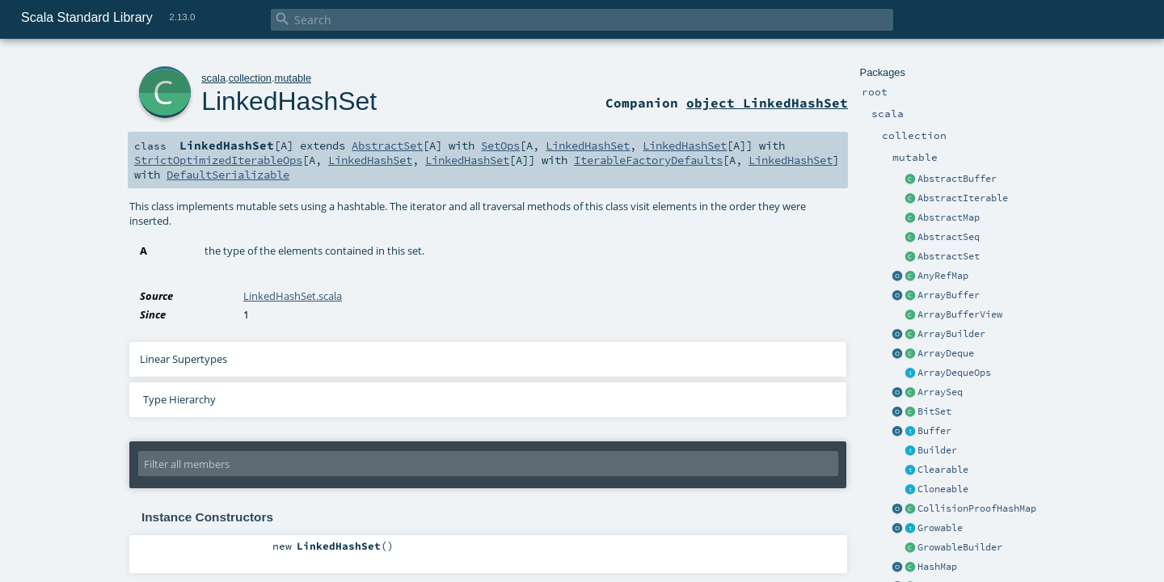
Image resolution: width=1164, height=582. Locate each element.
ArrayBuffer (948, 295)
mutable (293, 78)
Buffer (934, 430)
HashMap (937, 566)
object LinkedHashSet (767, 103)
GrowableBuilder (959, 547)
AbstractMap (948, 217)
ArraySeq (940, 392)
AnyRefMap (942, 275)
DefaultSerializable (228, 174)
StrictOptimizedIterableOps (218, 160)
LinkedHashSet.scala (292, 296)
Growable (940, 528)
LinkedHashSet (289, 101)
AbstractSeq (948, 236)
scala (213, 78)
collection (250, 78)
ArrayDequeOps (954, 372)
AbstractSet (948, 256)
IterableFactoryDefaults (648, 160)
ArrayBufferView (959, 314)
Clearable (942, 469)
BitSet (934, 411)
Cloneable (942, 489)
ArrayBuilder (951, 334)
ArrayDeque (945, 353)
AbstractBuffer (957, 178)
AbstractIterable (962, 198)
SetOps (500, 145)
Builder (937, 450)
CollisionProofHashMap (976, 508)
